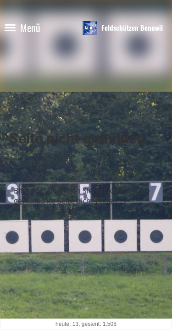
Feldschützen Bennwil (132, 28)
